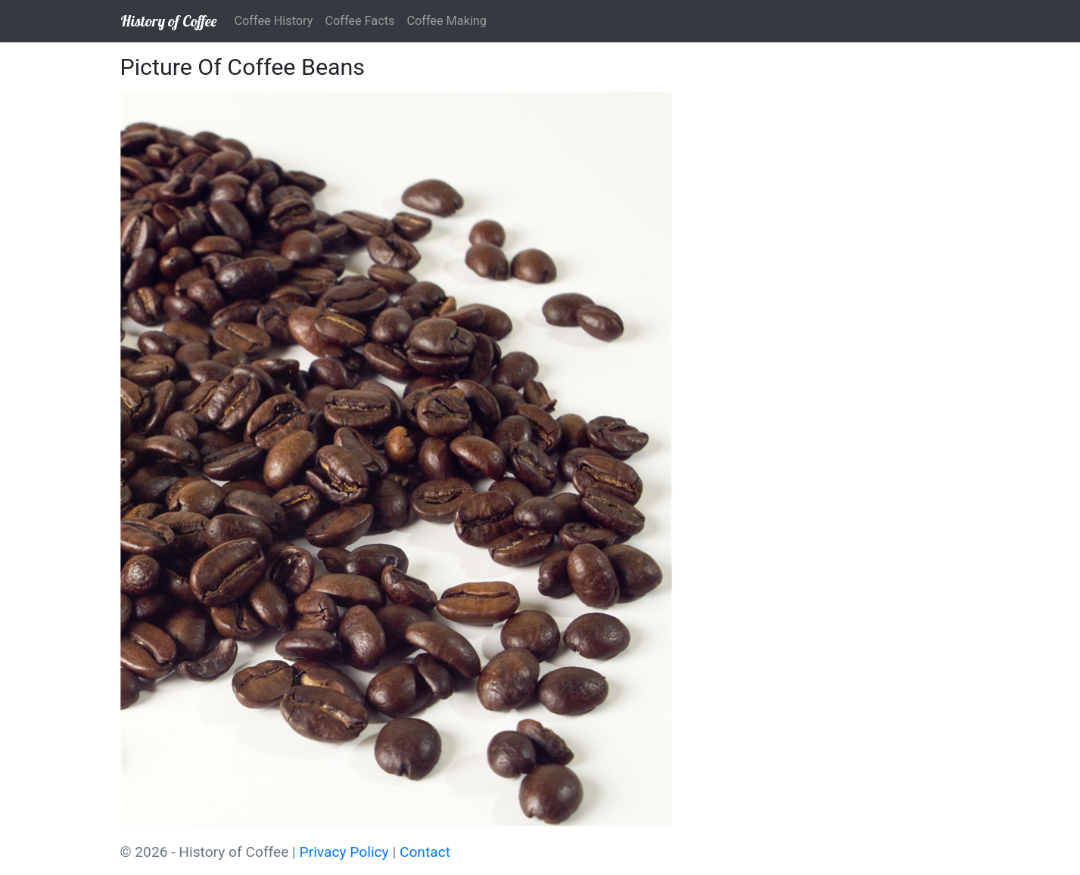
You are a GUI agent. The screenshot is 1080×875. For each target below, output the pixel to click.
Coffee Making (446, 21)
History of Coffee (168, 20)
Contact (425, 852)
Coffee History (274, 21)
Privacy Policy (344, 852)
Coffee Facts (359, 21)
